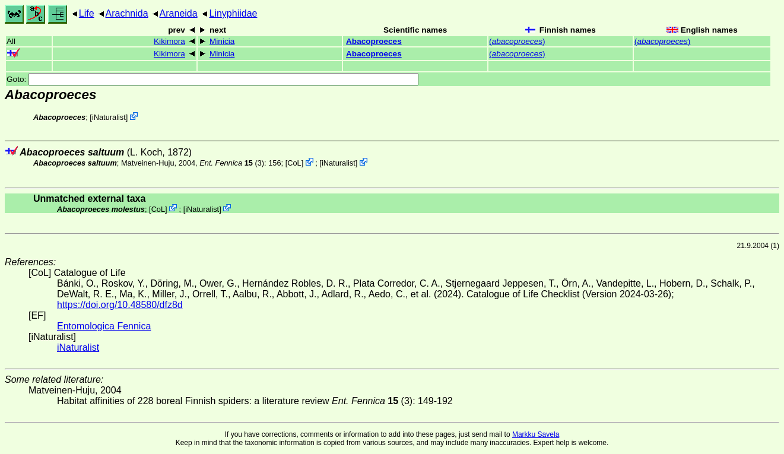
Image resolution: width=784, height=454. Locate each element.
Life (86, 13)
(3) (231, 162)
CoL (294, 162)
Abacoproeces (374, 41)
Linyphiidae (233, 13)
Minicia (222, 41)
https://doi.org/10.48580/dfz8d (120, 305)
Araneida (179, 13)
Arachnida (127, 13)
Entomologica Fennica (104, 326)
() (517, 41)
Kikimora (169, 41)
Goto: (212, 79)
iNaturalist (109, 117)
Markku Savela (535, 434)
